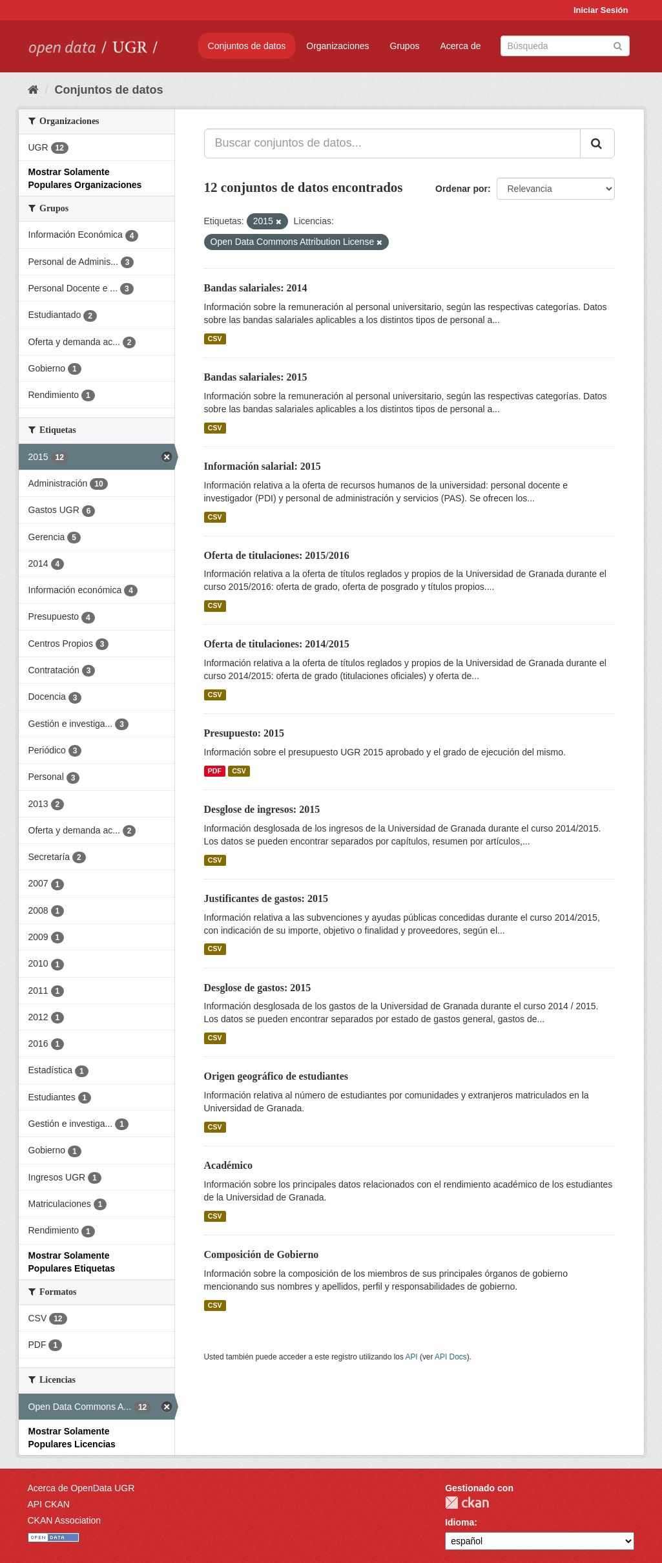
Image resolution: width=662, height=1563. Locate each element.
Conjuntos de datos (247, 46)
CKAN (467, 1502)
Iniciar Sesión (601, 10)
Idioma (459, 1522)
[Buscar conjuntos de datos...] (392, 143)
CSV (215, 338)
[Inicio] (33, 89)
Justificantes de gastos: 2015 (266, 898)
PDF (215, 771)
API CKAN (49, 1504)
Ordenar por (461, 189)
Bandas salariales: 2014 (255, 287)
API (411, 1356)
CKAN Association (64, 1520)
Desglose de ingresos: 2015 (262, 809)
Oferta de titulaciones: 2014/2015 (276, 643)
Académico (228, 1165)
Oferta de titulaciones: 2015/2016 (276, 555)
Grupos (405, 46)
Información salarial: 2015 (262, 466)
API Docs (451, 1356)
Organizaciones (337, 46)
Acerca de (460, 46)
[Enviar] (617, 44)
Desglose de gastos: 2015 (257, 987)
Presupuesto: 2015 (244, 733)
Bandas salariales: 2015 (255, 377)
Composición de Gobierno (261, 1254)
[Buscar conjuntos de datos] (565, 46)
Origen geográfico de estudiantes (276, 1076)
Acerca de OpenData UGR (81, 1488)
